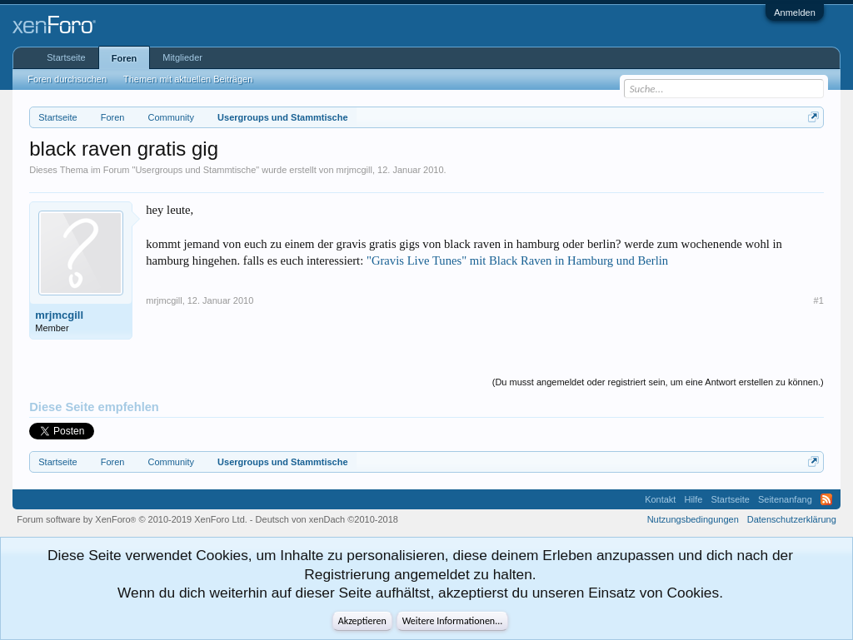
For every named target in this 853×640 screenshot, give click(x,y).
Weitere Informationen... (452, 621)
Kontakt (660, 499)
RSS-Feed (826, 499)
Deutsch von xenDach (327, 519)
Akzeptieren (362, 621)
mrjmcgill (354, 170)
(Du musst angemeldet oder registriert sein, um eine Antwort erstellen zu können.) (658, 382)
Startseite (66, 57)
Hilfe (693, 499)
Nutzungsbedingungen (693, 519)
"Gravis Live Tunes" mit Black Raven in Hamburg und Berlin (517, 260)
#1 (819, 300)
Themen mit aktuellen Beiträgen (187, 79)
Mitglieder (182, 57)
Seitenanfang (785, 499)
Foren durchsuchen (67, 79)
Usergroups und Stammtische (195, 170)
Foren (124, 58)
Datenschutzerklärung (791, 519)
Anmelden (795, 12)
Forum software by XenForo (132, 519)
